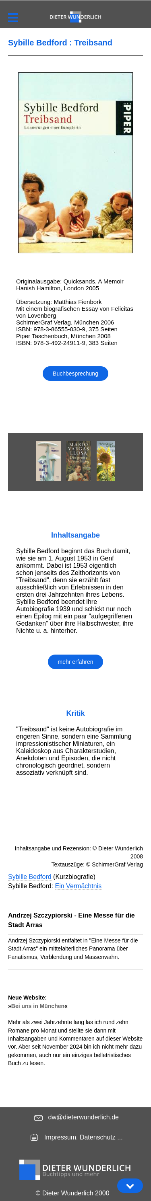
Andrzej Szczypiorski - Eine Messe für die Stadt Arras (71, 920)
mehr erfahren (75, 662)
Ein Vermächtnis (78, 886)
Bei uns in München (37, 1006)
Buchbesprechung (75, 373)
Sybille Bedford (30, 876)
